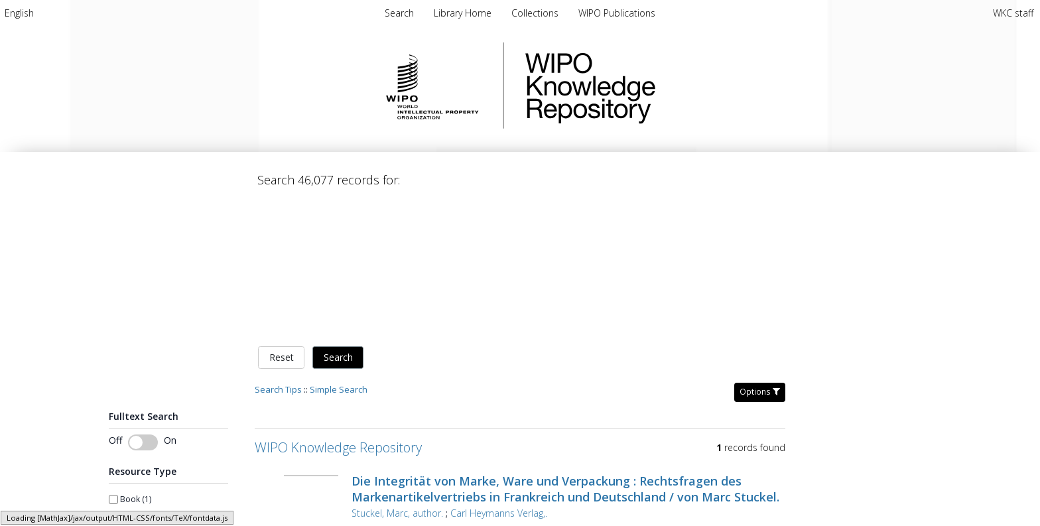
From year (128, 493)
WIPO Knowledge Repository (644, 85)
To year (185, 493)
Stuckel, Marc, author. (397, 373)
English (19, 13)
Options (760, 252)
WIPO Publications (616, 13)
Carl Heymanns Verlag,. (498, 373)
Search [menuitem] (399, 13)
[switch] (143, 303)
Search (338, 218)
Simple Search (338, 250)
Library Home (464, 13)
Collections (536, 13)
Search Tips (278, 250)
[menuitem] (19, 13)
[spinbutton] (137, 511)
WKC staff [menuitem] (1013, 13)
